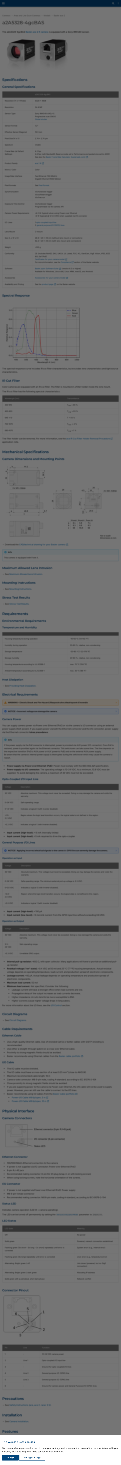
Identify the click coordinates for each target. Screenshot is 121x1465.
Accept (10, 1457)
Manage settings (32, 1457)
